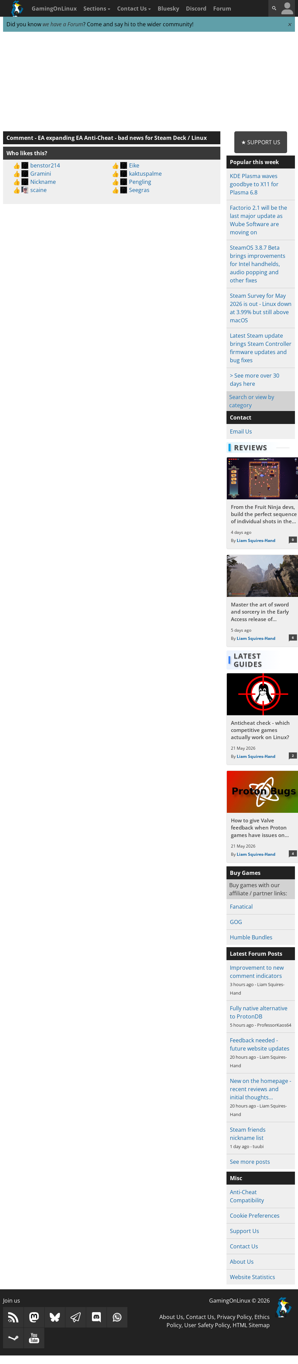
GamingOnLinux (54, 8)
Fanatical (241, 906)
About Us (242, 1261)
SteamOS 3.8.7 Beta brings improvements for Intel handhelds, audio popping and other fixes (257, 264)
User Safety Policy (207, 1325)
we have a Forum (63, 24)
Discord (196, 8)
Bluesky (168, 8)
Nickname (43, 182)
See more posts (250, 1161)
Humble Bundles (251, 937)
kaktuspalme (145, 173)
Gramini (40, 173)
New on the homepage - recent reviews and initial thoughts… (260, 1089)
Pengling (140, 182)
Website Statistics (252, 1277)
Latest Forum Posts (256, 953)
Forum (222, 8)
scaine (38, 190)
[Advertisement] (149, 82)
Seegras (139, 190)
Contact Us (134, 8)
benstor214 (45, 165)
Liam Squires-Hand (256, 540)
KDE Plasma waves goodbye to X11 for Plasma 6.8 (254, 184)
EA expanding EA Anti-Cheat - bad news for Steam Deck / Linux (122, 138)
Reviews (250, 447)
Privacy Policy (234, 1317)
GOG (236, 922)
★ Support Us (260, 142)
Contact (240, 417)
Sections (96, 8)
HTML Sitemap (251, 1325)
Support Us (244, 1231)
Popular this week (254, 162)
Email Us (241, 431)
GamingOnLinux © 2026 (239, 1300)
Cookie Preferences (255, 1215)
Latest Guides (248, 660)
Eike (134, 165)
